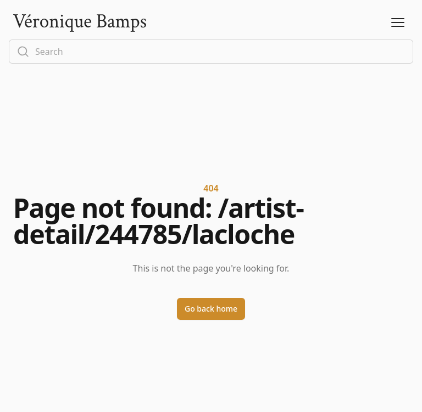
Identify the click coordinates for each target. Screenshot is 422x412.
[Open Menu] (398, 23)
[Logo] (79, 23)
